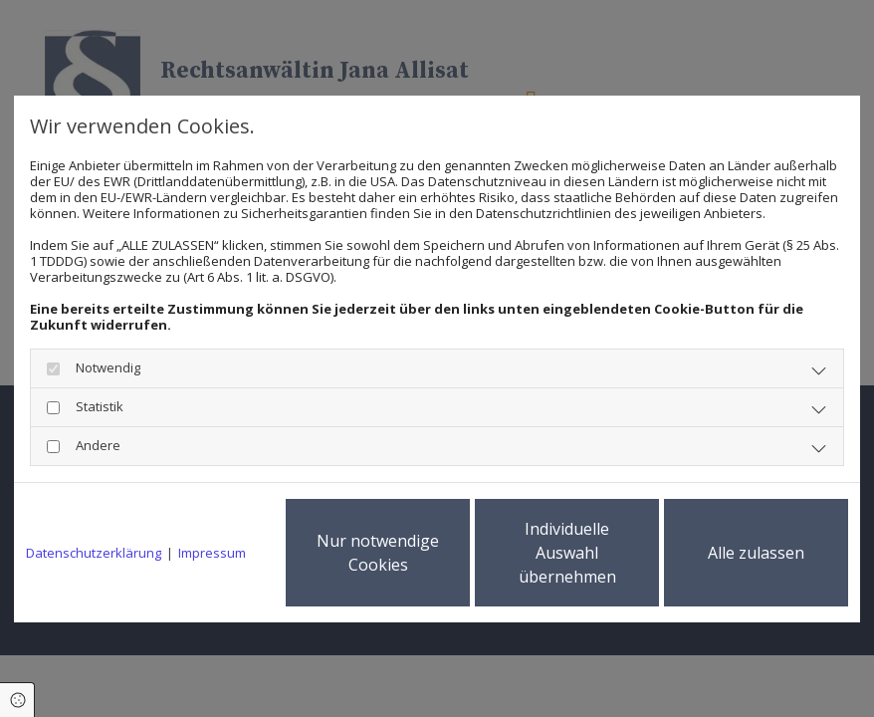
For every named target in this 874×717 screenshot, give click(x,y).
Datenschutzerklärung (93, 553)
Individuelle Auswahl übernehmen (567, 553)
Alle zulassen (756, 553)
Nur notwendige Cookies (378, 553)
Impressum (212, 553)
